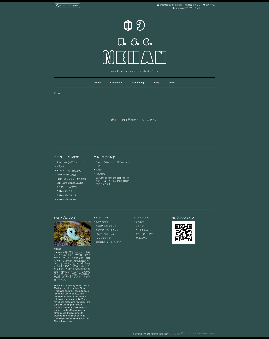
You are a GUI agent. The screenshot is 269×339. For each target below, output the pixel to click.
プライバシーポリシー (146, 234)
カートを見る (142, 230)
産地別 (99, 169)
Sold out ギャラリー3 (66, 199)
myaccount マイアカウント (188, 8)
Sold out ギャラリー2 (66, 195)
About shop (138, 82)
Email (172, 82)
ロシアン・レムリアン (67, 187)
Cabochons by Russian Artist (70, 183)
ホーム (57, 93)
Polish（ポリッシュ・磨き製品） (72, 179)
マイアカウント (143, 217)
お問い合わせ (102, 221)
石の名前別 (101, 174)
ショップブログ (103, 238)
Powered (194, 334)
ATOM (144, 238)
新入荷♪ (60, 166)
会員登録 (140, 221)
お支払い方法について (106, 226)
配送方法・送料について (107, 230)
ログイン (140, 226)
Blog (157, 82)
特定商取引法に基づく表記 (108, 242)
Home (98, 82)
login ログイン (194, 5)
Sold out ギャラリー (66, 191)
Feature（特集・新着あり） (69, 170)
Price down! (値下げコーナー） (71, 162)
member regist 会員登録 (171, 5)
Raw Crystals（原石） (67, 175)
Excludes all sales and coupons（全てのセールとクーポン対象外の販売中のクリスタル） (112, 181)
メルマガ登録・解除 (105, 234)
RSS (138, 238)
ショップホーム (103, 217)
